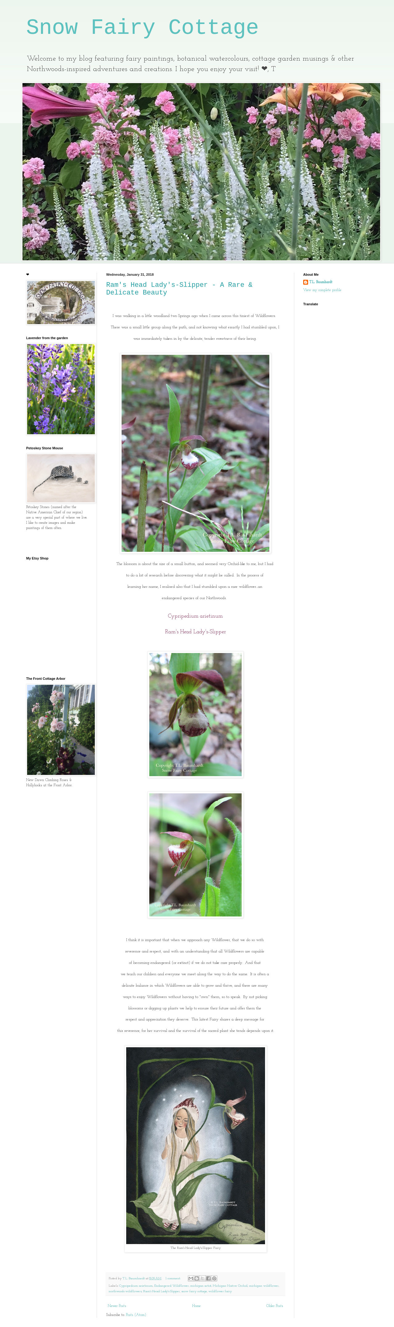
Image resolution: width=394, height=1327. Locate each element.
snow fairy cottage (194, 1291)
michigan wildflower (264, 1286)
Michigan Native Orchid (230, 1286)
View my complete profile (322, 290)
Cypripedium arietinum (136, 1286)
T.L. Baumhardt (320, 282)
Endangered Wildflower (171, 1286)
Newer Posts (117, 1306)
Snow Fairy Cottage (142, 28)
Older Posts (274, 1306)
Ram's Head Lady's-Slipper (161, 1291)
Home (196, 1306)
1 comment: (174, 1278)
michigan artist (200, 1286)
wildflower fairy (220, 1291)
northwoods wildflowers (125, 1291)
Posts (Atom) (136, 1315)
